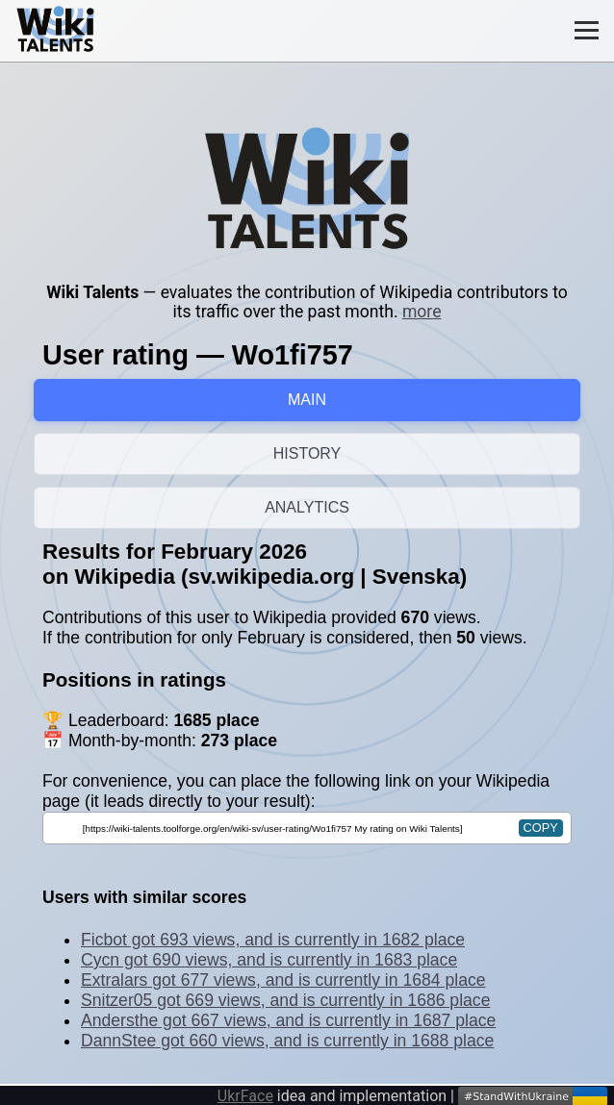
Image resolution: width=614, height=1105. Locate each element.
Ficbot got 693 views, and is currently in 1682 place (273, 939)
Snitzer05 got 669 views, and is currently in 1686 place (285, 1000)
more (422, 311)
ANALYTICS (307, 507)
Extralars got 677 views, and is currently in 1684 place (283, 980)
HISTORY (307, 453)
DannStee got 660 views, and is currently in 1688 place (287, 1040)
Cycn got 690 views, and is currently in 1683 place (269, 959)
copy (541, 827)
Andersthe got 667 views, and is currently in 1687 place (288, 1020)
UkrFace (245, 1096)
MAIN (307, 399)
